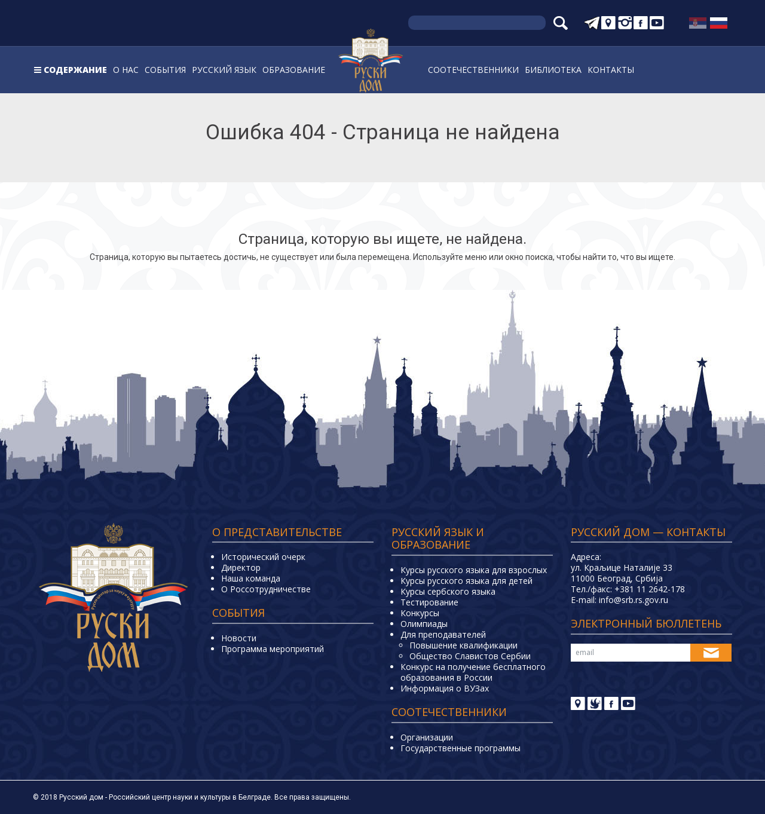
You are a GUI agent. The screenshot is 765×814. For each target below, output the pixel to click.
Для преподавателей (443, 634)
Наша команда (250, 578)
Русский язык (224, 69)
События (165, 69)
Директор (241, 567)
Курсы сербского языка (447, 591)
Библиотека (553, 69)
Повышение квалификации (463, 645)
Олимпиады (424, 623)
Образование (293, 69)
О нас (126, 69)
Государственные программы (460, 748)
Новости (238, 638)
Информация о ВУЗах (444, 688)
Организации (426, 737)
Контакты (610, 69)
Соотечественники (473, 69)
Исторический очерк (263, 556)
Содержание (75, 69)
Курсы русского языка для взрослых (473, 570)
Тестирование (429, 602)
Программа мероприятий (272, 648)
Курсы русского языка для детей (466, 580)
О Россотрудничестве (266, 589)
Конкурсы (419, 613)
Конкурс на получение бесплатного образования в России (473, 672)
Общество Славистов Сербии (470, 656)
